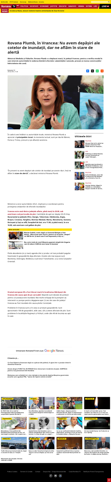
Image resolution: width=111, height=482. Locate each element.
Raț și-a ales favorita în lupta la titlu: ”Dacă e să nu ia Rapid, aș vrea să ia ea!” (41, 452)
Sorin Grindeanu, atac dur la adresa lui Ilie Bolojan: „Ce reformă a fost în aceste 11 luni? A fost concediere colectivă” (94, 176)
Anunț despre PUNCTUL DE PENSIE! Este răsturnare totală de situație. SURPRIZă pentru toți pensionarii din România (37, 369)
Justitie (53, 6)
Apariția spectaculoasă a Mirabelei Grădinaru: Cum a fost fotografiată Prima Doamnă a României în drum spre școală (94, 166)
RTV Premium (14, 2)
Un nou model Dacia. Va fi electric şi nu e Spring (96, 431)
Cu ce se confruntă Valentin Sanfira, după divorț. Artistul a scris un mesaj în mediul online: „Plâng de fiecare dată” (69, 432)
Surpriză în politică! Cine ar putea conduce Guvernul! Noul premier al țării (68, 452)
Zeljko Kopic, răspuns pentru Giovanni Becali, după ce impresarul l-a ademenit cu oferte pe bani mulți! (69, 412)
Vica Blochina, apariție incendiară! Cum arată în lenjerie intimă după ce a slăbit (41, 412)
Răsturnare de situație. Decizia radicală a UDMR (11, 459)
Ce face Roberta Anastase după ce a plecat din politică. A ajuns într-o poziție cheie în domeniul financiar (39, 363)
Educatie (62, 6)
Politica (24, 6)
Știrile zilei (4, 2)
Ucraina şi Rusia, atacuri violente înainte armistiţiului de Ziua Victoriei (37, 11)
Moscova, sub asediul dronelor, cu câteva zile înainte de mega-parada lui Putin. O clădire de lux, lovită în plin (96, 452)
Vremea (81, 6)
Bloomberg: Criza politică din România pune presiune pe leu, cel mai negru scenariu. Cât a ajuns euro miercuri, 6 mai (13, 432)
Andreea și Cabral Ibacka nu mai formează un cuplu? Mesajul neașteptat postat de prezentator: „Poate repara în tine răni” (94, 155)
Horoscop (23, 2)
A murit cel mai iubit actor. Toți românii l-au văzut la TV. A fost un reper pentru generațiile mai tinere (96, 412)
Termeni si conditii (26, 471)
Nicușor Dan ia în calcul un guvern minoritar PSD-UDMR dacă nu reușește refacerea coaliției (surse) (94, 144)
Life (95, 6)
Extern (89, 6)
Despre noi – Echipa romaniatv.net (54, 471)
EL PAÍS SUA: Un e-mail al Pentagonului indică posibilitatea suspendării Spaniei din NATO (12, 412)
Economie (44, 6)
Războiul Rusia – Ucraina (36, 2)
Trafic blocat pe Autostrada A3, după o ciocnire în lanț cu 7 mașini (13, 451)
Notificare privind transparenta (93, 471)
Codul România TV (75, 471)
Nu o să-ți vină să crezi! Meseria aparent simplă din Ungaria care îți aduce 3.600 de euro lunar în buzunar (47, 243)
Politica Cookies (12, 471)
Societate (34, 6)
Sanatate (72, 6)
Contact (37, 471)
